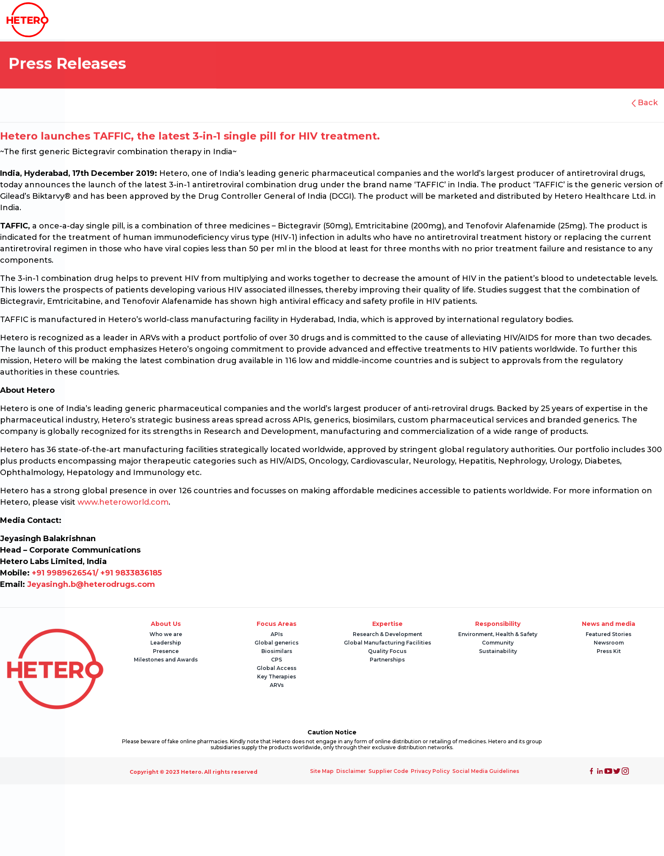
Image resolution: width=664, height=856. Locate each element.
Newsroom (609, 642)
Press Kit (609, 651)
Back (647, 103)
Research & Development (387, 634)
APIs (277, 634)
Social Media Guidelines (485, 771)
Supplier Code (388, 771)
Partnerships (387, 659)
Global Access (276, 668)
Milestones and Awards (166, 659)
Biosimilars (276, 651)
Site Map (322, 771)
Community (498, 642)
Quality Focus (387, 651)
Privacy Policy (430, 771)
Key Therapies (276, 676)
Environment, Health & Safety (497, 634)
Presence (166, 651)
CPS (276, 659)
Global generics (277, 642)
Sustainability (498, 651)
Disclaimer (351, 771)
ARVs (277, 685)
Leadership (165, 642)
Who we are (165, 634)
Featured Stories (608, 634)
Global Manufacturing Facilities (387, 642)
